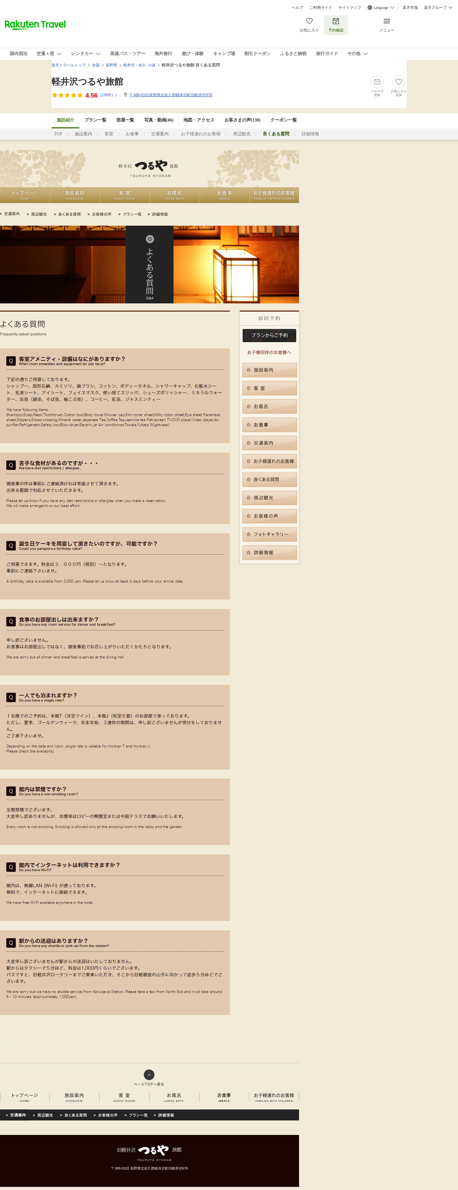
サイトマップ (349, 7)
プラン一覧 (95, 120)
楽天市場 (410, 7)
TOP (58, 134)
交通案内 (160, 134)
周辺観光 (242, 134)
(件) (109, 95)
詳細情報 (310, 134)
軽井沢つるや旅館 (87, 82)
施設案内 (83, 134)
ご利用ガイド (320, 7)
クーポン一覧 (283, 120)
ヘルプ (297, 7)
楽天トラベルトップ (69, 65)
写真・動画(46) (158, 120)
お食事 (132, 134)
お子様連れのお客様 (201, 134)
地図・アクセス (199, 120)
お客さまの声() (242, 120)
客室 (109, 134)
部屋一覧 (125, 120)
